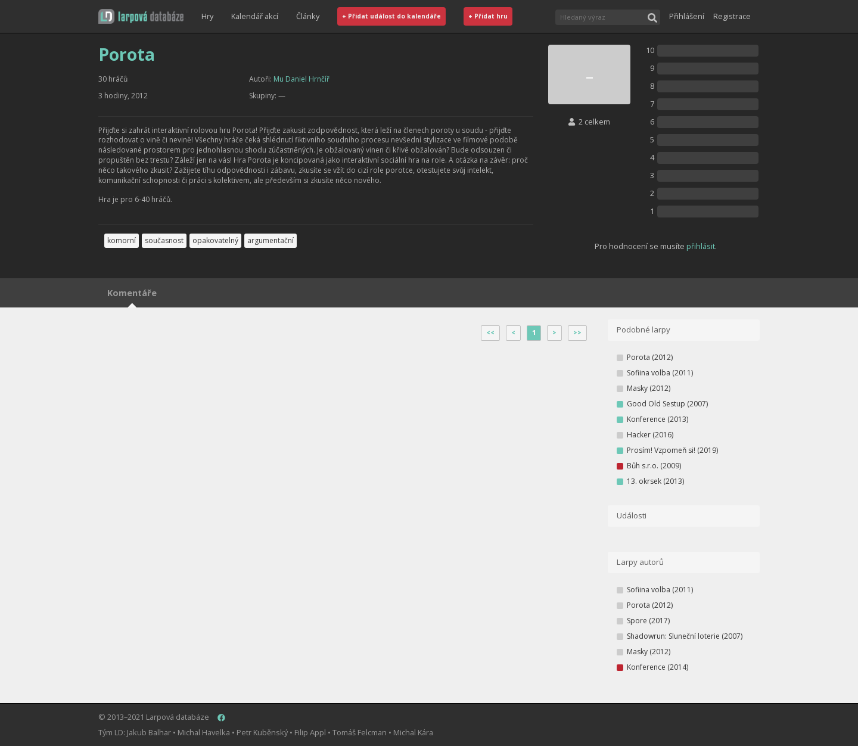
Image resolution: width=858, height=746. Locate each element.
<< (490, 332)
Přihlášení (686, 16)
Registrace (732, 16)
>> (577, 332)
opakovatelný (215, 240)
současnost (164, 240)
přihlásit (700, 246)
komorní (121, 240)
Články (307, 16)
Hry (207, 16)
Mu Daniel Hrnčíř (301, 79)
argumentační (270, 240)
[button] (141, 16)
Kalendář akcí (254, 16)
